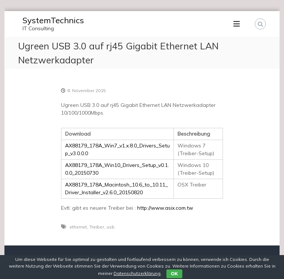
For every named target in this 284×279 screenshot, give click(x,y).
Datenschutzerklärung (137, 273)
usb (110, 227)
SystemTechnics (53, 20)
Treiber (96, 227)
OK (174, 273)
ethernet (78, 227)
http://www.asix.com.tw (165, 208)
